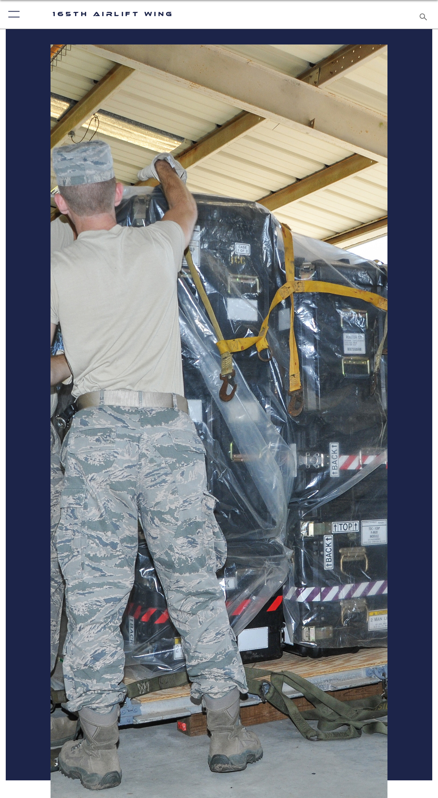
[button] (12, 14)
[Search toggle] (424, 14)
